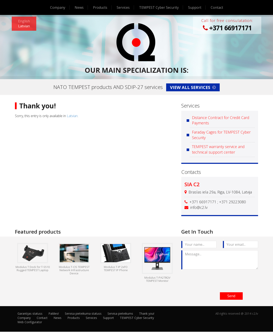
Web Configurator (29, 322)
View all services (193, 87)
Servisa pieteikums (120, 313)
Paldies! (53, 313)
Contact (217, 7)
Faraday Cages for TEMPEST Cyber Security (221, 134)
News (79, 7)
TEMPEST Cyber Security (159, 7)
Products (100, 7)
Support (194, 7)
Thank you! (146, 313)
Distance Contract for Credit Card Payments (220, 120)
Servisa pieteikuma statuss (83, 313)
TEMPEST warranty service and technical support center (218, 149)
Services (123, 7)
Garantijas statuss (29, 313)
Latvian (72, 115)
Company (57, 7)
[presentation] (213, 280)
